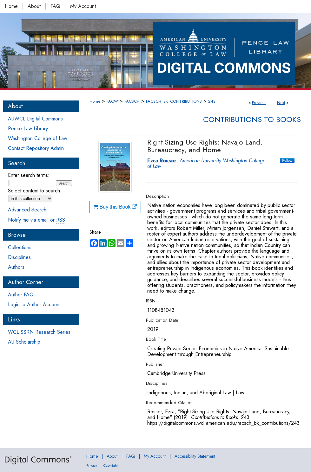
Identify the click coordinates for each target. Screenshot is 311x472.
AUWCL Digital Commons (35, 118)
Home (94, 101)
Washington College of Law (37, 138)
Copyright (110, 465)
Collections (19, 247)
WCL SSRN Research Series (39, 332)
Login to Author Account (34, 304)
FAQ (130, 456)
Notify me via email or (36, 219)
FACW (112, 101)
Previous (259, 103)
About (112, 456)
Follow (287, 160)
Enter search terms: (29, 175)
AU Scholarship (24, 342)
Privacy (91, 465)
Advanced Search (27, 209)
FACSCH (132, 101)
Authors (16, 267)
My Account (155, 456)
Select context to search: (35, 190)
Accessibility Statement (195, 456)
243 (211, 101)
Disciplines (19, 257)
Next (281, 103)
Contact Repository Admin (36, 148)
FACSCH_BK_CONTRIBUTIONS (174, 101)
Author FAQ (21, 294)
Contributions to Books (252, 119)
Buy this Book (115, 207)
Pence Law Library (28, 128)
